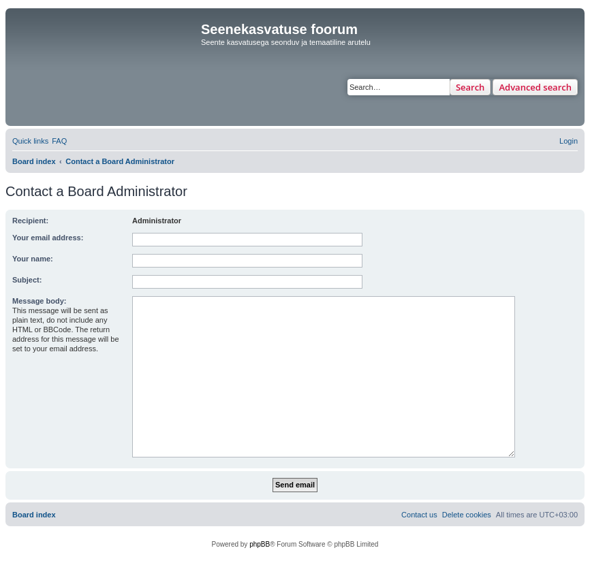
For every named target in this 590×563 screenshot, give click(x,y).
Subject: (27, 280)
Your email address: (47, 238)
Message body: (39, 301)
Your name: (32, 259)
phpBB (259, 544)
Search (470, 87)
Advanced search (535, 87)
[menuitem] (59, 141)
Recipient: (30, 220)
